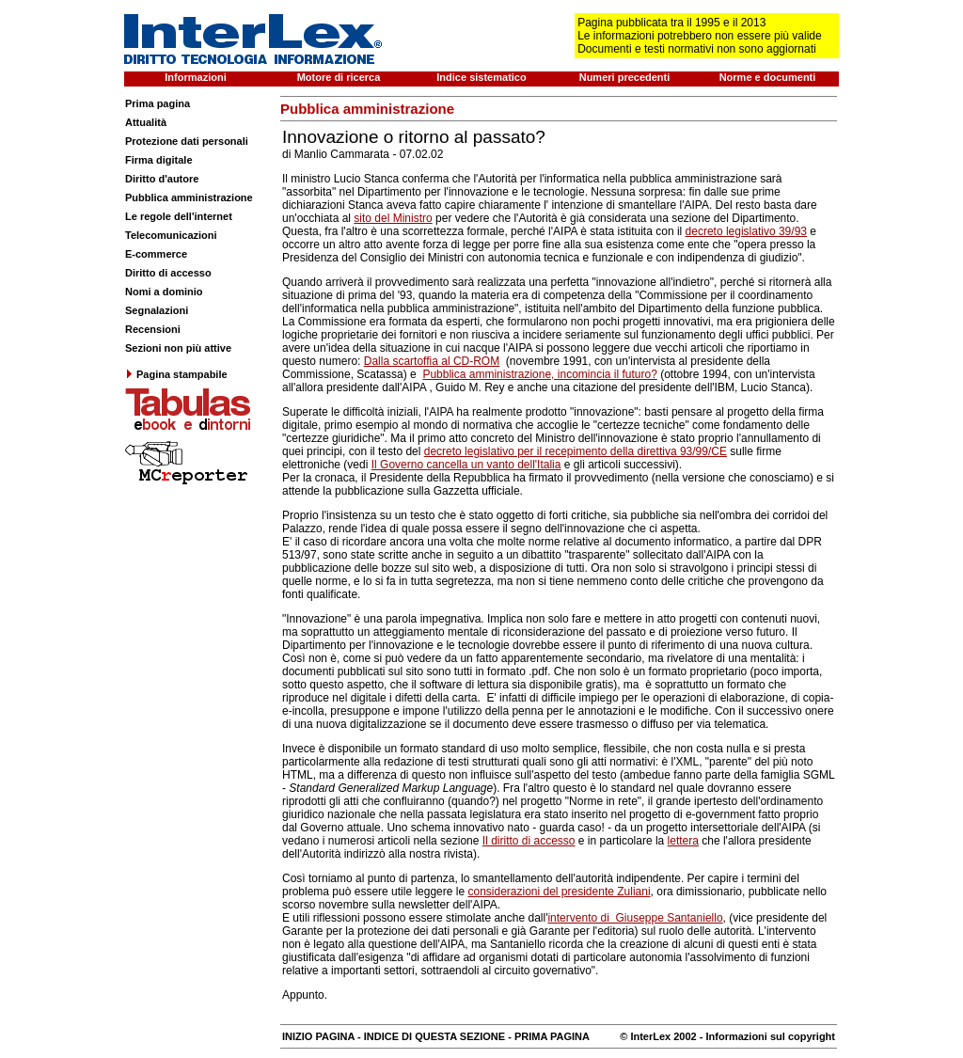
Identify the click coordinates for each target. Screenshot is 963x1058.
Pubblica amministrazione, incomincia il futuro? (539, 374)
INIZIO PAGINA (318, 1036)
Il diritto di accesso (529, 840)
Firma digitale (159, 160)
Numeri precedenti (625, 77)
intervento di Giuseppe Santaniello (634, 917)
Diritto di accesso (168, 272)
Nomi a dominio (164, 291)
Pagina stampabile (176, 374)
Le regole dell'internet (178, 216)
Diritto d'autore (161, 178)
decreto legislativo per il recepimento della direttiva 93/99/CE (575, 451)
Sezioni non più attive (178, 348)
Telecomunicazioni (171, 235)
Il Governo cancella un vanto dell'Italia (466, 464)
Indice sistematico (481, 77)
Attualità (145, 122)
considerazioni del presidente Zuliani (558, 891)
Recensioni (153, 329)
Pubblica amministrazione (189, 197)
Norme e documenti (767, 77)
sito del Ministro (393, 218)
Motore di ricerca (339, 77)
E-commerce (156, 254)
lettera (683, 840)
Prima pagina (157, 103)
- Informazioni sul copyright (766, 1036)
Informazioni (195, 77)
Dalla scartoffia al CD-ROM (431, 361)
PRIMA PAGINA (552, 1036)
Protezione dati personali (186, 141)
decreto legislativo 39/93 (746, 231)
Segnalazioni (156, 310)
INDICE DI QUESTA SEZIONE (434, 1036)
